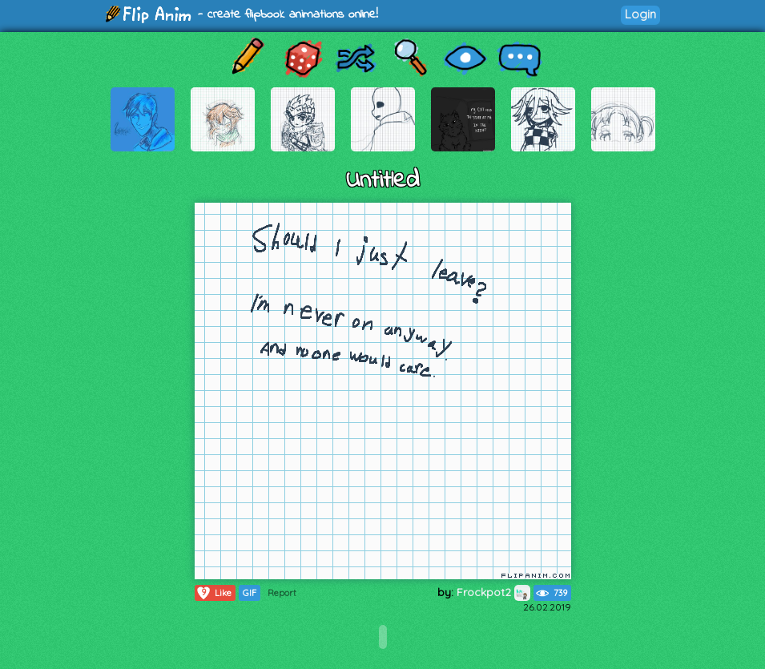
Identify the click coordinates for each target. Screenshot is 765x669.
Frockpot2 (493, 592)
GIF (249, 592)
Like (213, 593)
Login (640, 14)
